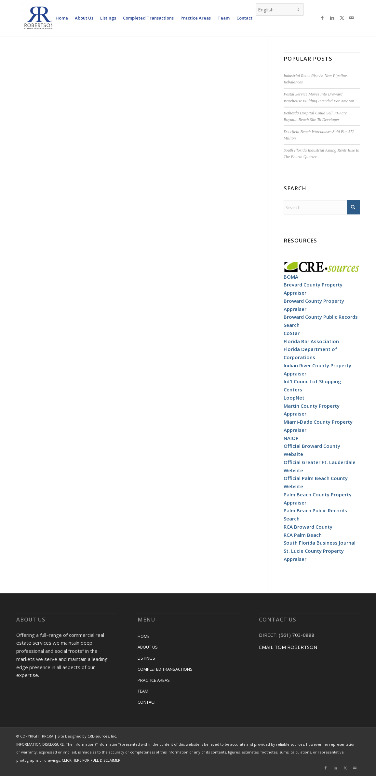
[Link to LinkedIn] (332, 17)
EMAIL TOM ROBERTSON (288, 647)
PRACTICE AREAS (154, 680)
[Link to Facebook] (322, 17)
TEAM (143, 691)
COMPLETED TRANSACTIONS (165, 669)
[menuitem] (61, 18)
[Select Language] (280, 9)
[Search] (322, 207)
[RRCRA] (39, 18)
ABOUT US (148, 647)
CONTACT (147, 702)
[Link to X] (342, 17)
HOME (144, 636)
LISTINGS (146, 658)
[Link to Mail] (351, 17)
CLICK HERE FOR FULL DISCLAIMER (91, 760)
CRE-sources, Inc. (102, 736)
